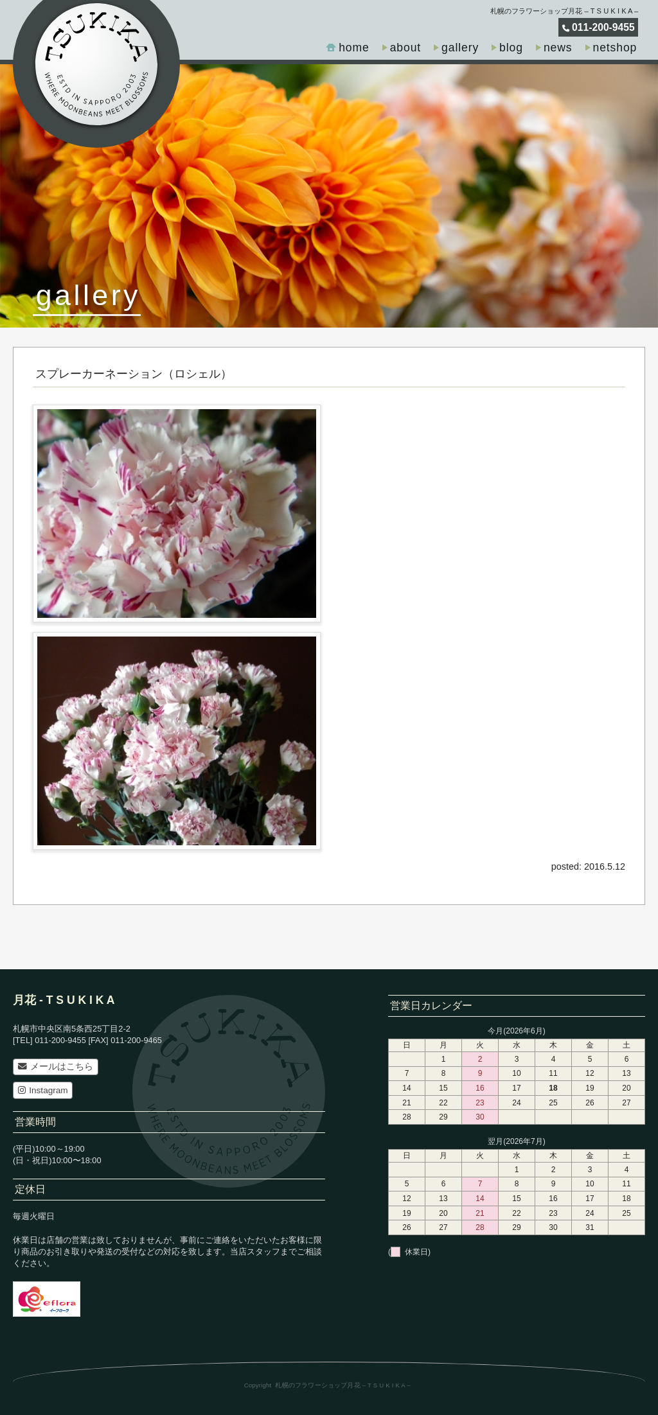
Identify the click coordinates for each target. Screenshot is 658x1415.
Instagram (43, 1090)
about (405, 47)
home (354, 47)
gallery (460, 47)
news (558, 47)
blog (511, 47)
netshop (615, 47)
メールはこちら (55, 1066)
